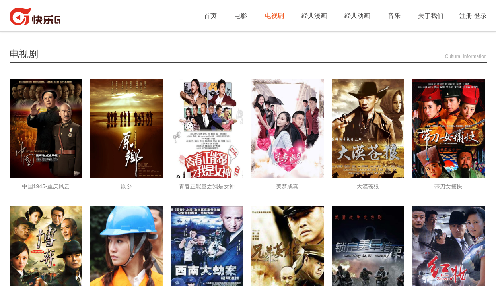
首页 (210, 15)
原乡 (126, 186)
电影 (240, 15)
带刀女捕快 (448, 186)
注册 (465, 15)
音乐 (394, 15)
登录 (480, 15)
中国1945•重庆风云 (46, 186)
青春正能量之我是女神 (207, 186)
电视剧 (274, 15)
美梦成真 (287, 186)
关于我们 (430, 15)
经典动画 (357, 15)
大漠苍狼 (368, 186)
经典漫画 (314, 15)
